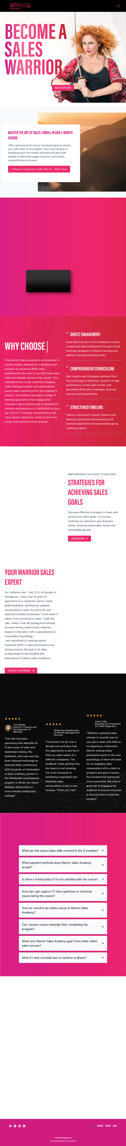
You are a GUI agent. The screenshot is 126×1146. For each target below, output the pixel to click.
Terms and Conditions (57, 1141)
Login (114, 1125)
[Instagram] (15, 1124)
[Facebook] (10, 1124)
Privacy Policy (72, 1141)
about (88, 1125)
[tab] (63, 870)
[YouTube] (24, 1124)
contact (106, 1125)
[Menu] (118, 6)
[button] (63, 87)
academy (97, 1125)
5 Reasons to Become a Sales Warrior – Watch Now (38, 183)
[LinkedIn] (19, 1124)
